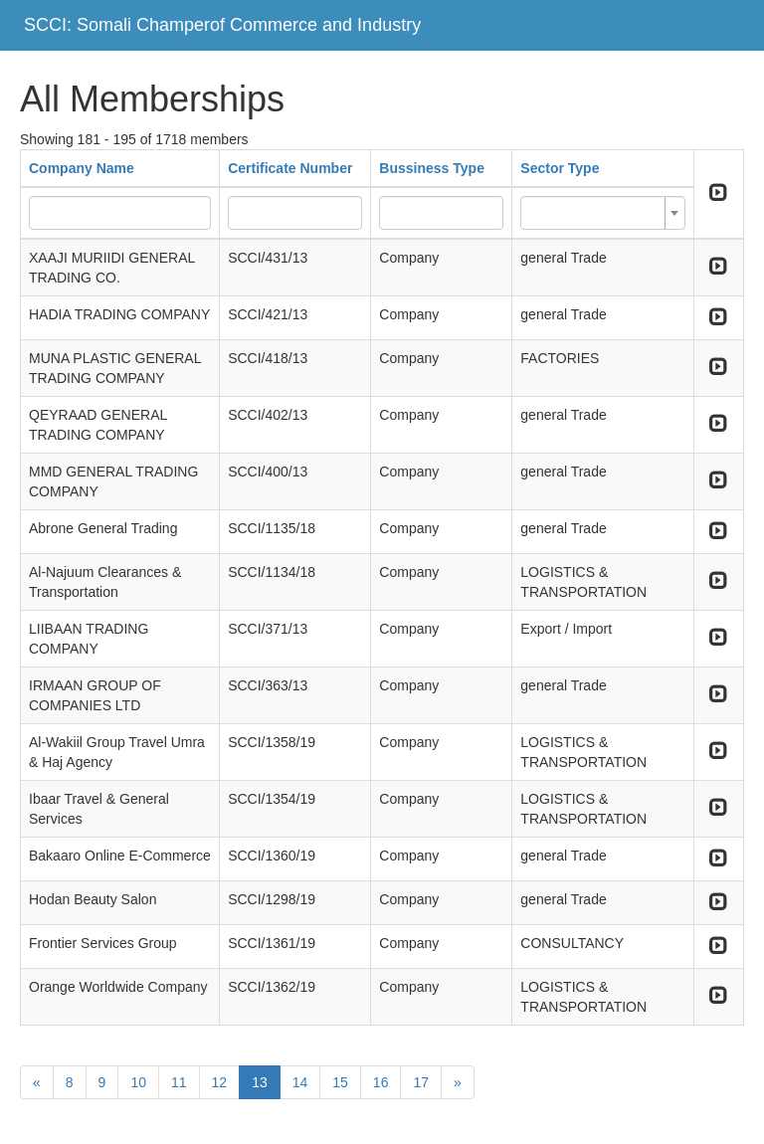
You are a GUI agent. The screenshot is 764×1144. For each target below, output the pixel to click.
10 (138, 1082)
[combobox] (602, 213)
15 (340, 1082)
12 (220, 1082)
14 (300, 1082)
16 (381, 1082)
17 (421, 1082)
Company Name (81, 168)
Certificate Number (290, 168)
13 (260, 1082)
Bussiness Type (431, 168)
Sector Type (559, 168)
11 (179, 1082)
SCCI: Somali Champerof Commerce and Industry (222, 25)
